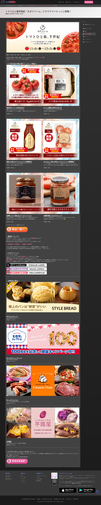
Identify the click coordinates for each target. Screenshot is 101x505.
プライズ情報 (87, 34)
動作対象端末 (38, 480)
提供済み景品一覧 (8, 479)
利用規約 (38, 499)
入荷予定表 (7, 477)
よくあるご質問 (39, 479)
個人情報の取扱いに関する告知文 (28, 499)
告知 (85, 31)
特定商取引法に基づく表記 (59, 499)
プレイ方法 (38, 477)
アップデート (87, 39)
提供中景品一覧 (8, 475)
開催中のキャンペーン (89, 25)
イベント (86, 36)
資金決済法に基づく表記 (47, 499)
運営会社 (75, 499)
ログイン (97, 2)
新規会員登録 (88, 2)
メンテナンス (87, 42)
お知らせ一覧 (87, 28)
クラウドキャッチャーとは (41, 475)
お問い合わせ (68, 499)
